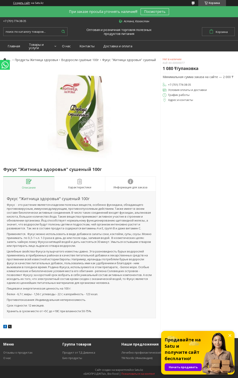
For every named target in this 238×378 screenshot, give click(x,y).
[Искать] (63, 31)
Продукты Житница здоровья (36, 60)
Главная (14, 46)
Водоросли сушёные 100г (80, 60)
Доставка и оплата (117, 46)
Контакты (87, 46)
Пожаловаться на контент (138, 374)
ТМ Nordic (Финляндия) (136, 358)
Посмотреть (155, 11)
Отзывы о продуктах (18, 352)
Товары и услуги (36, 46)
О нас (66, 46)
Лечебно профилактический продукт (147, 352)
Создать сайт (21, 3)
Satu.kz (139, 370)
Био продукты (72, 358)
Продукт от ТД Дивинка (78, 352)
